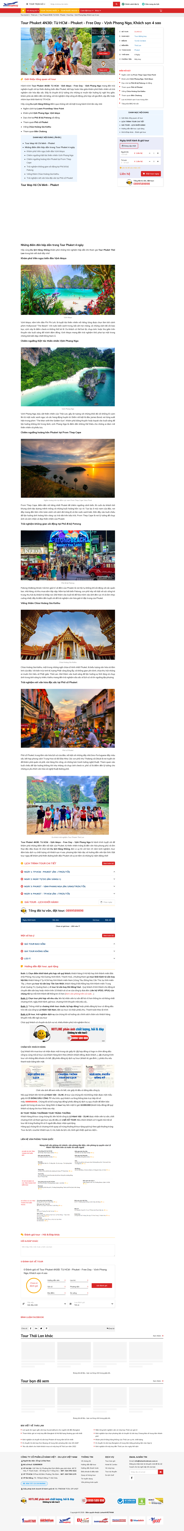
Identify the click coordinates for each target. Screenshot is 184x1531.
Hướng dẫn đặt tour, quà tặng (132, 129)
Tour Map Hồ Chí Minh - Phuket (40, 143)
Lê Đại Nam (45, 1461)
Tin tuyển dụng (87, 1479)
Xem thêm (157, 1336)
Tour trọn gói (110, 1461)
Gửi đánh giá (102, 1286)
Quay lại (110, 1328)
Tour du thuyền (111, 1472)
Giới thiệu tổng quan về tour (132, 118)
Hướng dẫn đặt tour (88, 1464)
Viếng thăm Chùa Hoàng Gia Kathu (43, 174)
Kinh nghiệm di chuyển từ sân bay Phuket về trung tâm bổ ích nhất (48, 1440)
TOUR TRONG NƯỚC (48, 11)
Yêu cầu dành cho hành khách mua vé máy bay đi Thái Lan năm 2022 (49, 1446)
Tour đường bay (140, 36)
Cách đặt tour (86, 11)
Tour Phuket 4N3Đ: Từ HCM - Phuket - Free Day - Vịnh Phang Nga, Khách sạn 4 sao (69, 15)
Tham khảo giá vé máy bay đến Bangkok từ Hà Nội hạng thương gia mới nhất (52, 1433)
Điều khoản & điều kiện (90, 1472)
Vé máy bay (109, 1468)
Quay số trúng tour (88, 1475)
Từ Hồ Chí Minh (140, 41)
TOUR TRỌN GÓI (36, 4)
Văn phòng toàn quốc (89, 1482)
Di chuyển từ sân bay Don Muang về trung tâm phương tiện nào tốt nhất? (51, 1443)
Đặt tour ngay (151, 173)
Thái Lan (34, 15)
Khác (97, 11)
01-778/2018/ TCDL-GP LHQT (66, 1489)
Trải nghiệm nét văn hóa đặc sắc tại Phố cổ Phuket (50, 178)
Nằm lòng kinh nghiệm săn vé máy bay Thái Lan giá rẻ (116, 1430)
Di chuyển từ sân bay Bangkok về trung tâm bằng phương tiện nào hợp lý (124, 1443)
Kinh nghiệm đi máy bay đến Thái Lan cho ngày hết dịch (117, 1446)
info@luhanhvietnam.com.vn (146, 1461)
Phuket (137, 50)
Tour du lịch (25, 15)
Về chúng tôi (32, 11)
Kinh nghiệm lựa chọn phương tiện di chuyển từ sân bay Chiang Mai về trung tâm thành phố (129, 1434)
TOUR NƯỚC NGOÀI (69, 11)
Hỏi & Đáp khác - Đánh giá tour (133, 132)
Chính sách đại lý (130, 4)
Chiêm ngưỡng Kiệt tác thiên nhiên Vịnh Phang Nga (50, 155)
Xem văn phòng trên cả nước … (79, 993)
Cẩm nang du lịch (150, 4)
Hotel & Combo (111, 1464)
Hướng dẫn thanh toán (90, 1468)
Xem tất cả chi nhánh (34, 1483)
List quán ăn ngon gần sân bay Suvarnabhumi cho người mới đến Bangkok (51, 1430)
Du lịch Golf (109, 1475)
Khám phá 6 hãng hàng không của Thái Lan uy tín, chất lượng (119, 1440)
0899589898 (141, 183)
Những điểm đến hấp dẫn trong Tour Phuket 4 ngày (50, 147)
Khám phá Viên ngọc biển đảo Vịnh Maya (46, 151)
